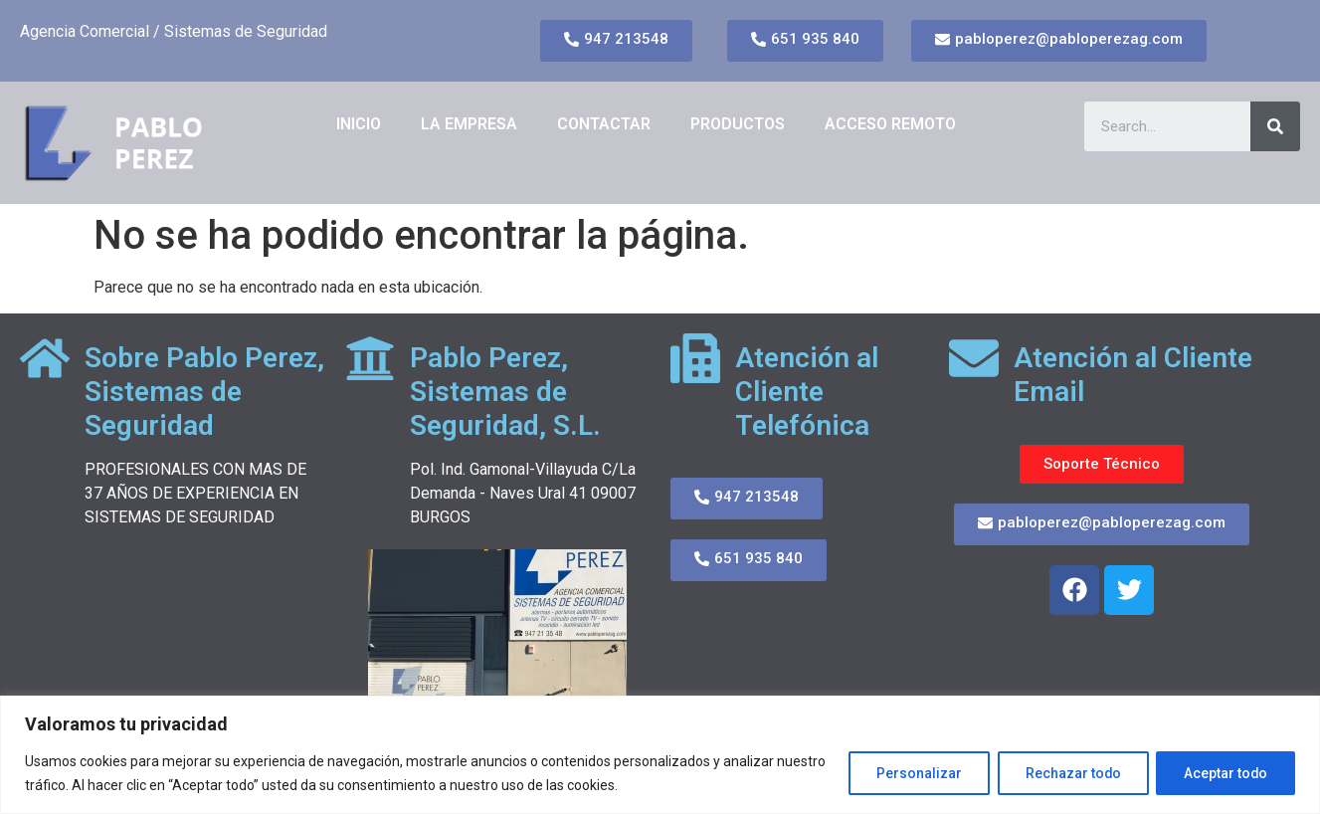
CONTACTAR (604, 123)
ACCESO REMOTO (890, 123)
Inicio (358, 123)
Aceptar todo (1224, 773)
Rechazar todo (1068, 773)
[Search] (1275, 126)
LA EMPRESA (469, 123)
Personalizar (911, 773)
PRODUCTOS (737, 123)
